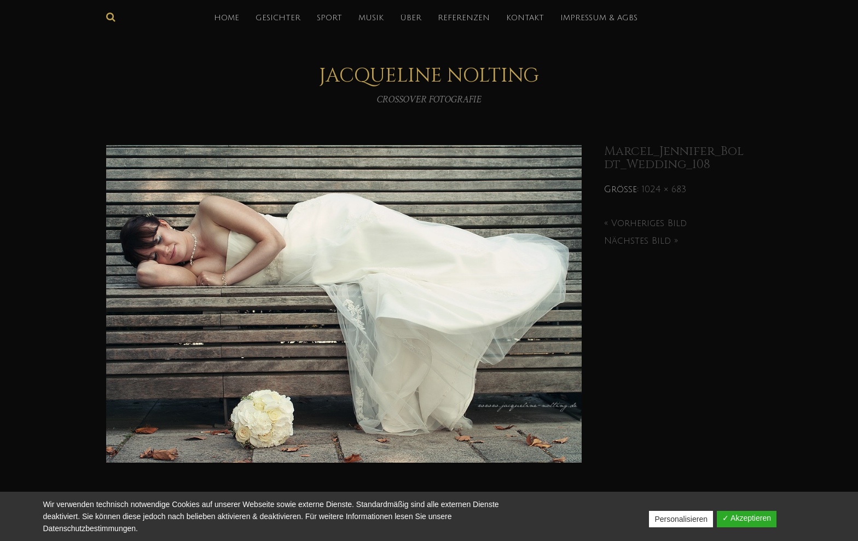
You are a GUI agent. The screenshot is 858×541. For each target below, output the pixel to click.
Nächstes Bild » (641, 241)
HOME (226, 18)
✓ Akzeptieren (746, 518)
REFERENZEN (464, 18)
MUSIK (371, 18)
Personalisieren (681, 519)
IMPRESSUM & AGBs (598, 18)
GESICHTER (278, 18)
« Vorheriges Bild (645, 223)
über (410, 18)
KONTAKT (525, 18)
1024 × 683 (664, 189)
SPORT (329, 18)
